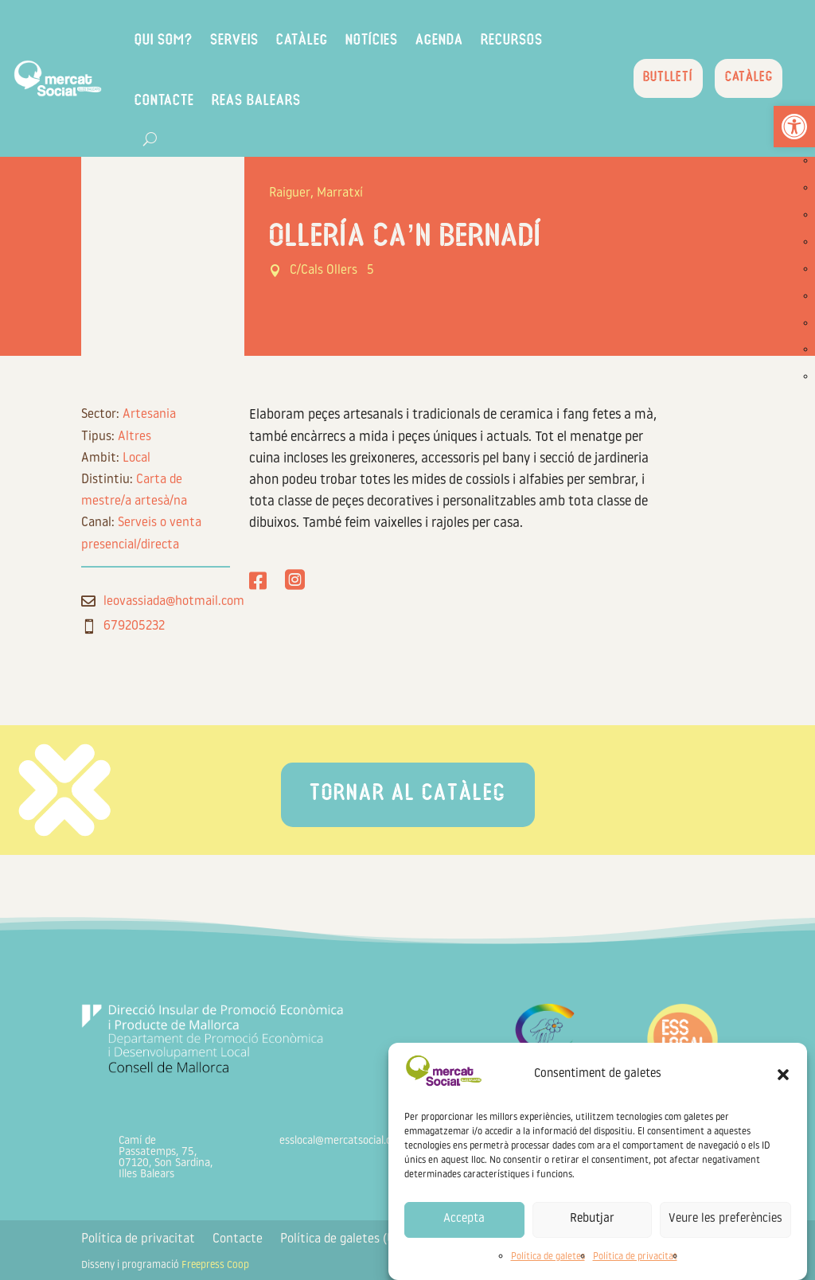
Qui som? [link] (192, 41)
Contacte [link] (193, 101)
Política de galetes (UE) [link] (342, 1240)
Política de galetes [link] (548, 1257)
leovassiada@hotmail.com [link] (173, 601)
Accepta (464, 1219)
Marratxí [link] (340, 193)
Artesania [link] (149, 414)
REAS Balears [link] (285, 101)
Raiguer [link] (289, 193)
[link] (794, 126)
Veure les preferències (725, 1219)
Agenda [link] (468, 41)
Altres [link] (134, 437)
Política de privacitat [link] (635, 1257)
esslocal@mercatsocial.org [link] (340, 1141)
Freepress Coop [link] (215, 1265)
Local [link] (136, 458)
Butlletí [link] (663, 79)
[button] (783, 1075)
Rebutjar (592, 1219)
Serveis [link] (263, 41)
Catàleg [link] (331, 41)
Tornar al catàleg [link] (408, 794)
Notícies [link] (400, 41)
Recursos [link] (540, 41)
